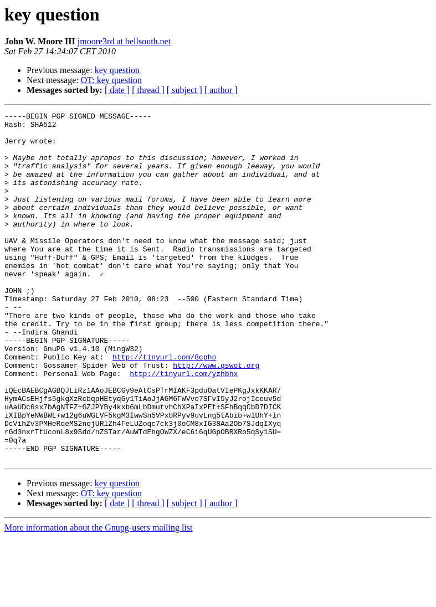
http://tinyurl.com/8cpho (164, 406)
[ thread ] (148, 90)
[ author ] (221, 90)
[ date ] (117, 90)
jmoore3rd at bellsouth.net (124, 41)
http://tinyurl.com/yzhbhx (184, 426)
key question (117, 70)
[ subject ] (184, 90)
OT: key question (111, 80)
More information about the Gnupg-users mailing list (98, 597)
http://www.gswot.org (216, 416)
